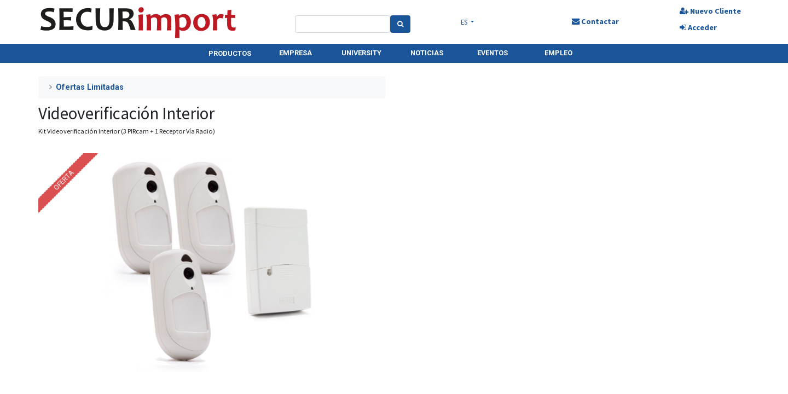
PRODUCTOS (229, 53)
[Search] (400, 24)
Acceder (698, 27)
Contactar (595, 21)
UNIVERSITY (361, 53)
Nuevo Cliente (710, 11)
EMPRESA (295, 53)
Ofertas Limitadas (90, 87)
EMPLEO (558, 53)
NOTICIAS (426, 53)
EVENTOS (492, 53)
